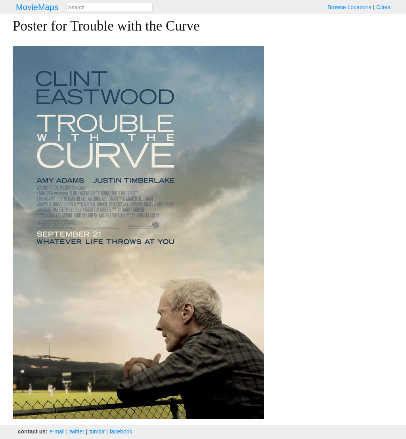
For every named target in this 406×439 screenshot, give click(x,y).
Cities (383, 7)
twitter (76, 431)
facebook (121, 431)
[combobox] (109, 7)
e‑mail (57, 431)
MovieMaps (37, 7)
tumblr (97, 431)
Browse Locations (349, 7)
